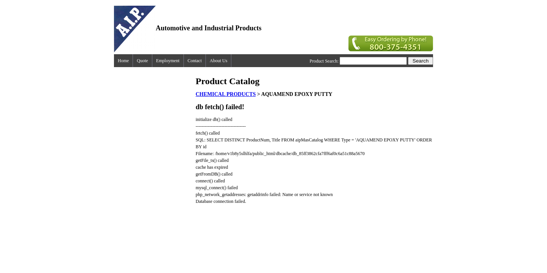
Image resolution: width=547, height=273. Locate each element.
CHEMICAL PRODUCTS (226, 94)
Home (123, 60)
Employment (168, 60)
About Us (218, 60)
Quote (142, 60)
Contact (195, 60)
